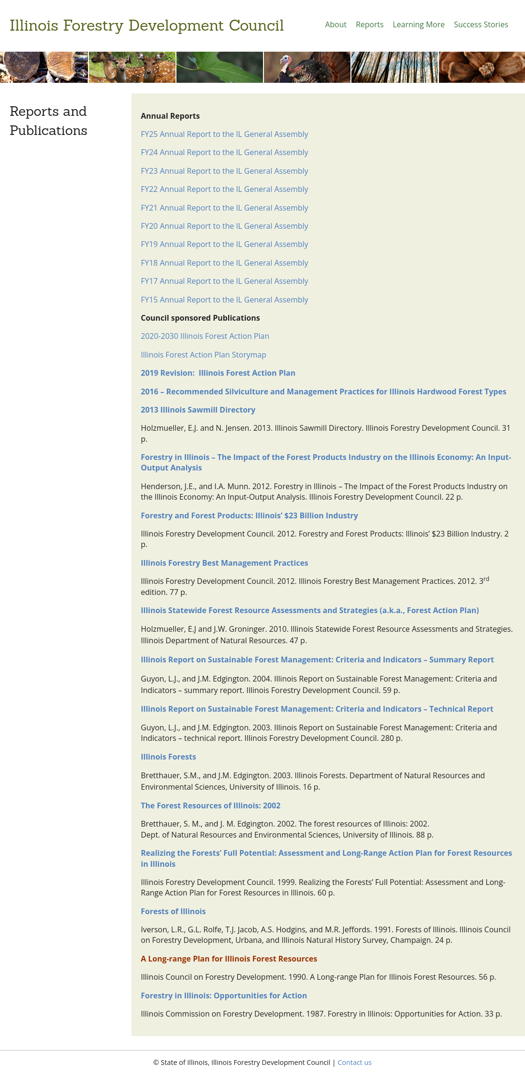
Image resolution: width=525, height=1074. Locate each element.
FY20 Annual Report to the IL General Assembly (224, 226)
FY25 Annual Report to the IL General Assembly (224, 134)
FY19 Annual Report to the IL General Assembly (224, 244)
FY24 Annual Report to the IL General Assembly (224, 152)
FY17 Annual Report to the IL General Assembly (224, 281)
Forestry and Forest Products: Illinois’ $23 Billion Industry (249, 515)
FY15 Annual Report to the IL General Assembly (224, 299)
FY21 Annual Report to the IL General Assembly (224, 207)
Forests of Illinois (173, 911)
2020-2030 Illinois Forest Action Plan (205, 336)
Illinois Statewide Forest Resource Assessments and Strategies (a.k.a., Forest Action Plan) (310, 610)
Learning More (419, 24)
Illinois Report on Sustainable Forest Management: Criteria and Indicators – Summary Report (317, 659)
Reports (369, 24)
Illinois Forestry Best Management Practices (224, 563)
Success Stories (481, 24)
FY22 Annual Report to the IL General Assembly (224, 189)
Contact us (355, 1062)
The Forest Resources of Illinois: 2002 (211, 805)
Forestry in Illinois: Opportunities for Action (224, 995)
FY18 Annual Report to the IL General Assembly (224, 262)
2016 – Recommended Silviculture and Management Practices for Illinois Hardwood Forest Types (324, 391)
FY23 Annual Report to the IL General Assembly (224, 171)
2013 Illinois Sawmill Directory (198, 409)
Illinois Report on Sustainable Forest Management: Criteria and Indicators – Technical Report (317, 709)
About (336, 24)
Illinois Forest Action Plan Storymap (204, 354)
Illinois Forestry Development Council (147, 25)
